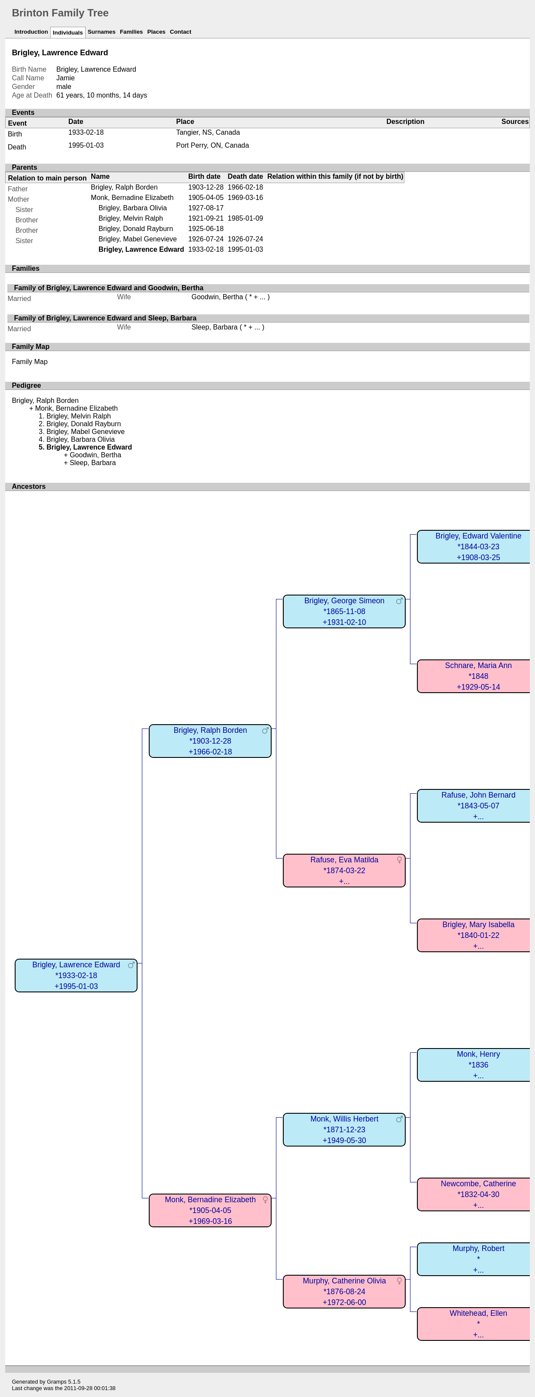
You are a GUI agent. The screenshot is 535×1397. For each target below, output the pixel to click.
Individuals (68, 32)
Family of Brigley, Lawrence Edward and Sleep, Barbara (105, 318)
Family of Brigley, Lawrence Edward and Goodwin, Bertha (108, 287)
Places (156, 32)
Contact (181, 32)
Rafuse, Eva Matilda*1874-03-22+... (344, 870)
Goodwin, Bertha (217, 297)
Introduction (31, 32)
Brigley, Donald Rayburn (136, 228)
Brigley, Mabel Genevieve (138, 239)
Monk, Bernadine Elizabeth (132, 197)
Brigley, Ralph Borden (124, 187)
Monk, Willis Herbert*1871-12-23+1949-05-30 (344, 1129)
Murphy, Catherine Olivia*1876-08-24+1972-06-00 (344, 1291)
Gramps (57, 1381)
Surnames (101, 32)
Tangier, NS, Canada (208, 132)
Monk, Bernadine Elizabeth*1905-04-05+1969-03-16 (210, 1210)
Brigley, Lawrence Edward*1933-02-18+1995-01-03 (76, 975)
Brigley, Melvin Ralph (131, 218)
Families (131, 32)
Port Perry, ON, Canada (212, 145)
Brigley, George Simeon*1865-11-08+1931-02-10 (344, 611)
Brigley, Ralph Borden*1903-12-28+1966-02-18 (210, 741)
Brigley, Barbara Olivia (133, 208)
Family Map (30, 361)
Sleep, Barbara (215, 327)
